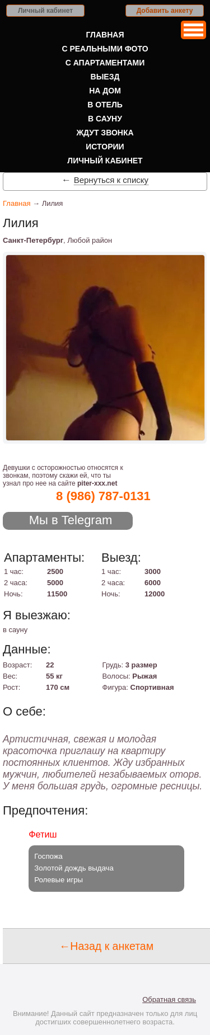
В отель (105, 104)
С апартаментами (105, 62)
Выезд (105, 76)
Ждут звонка (104, 132)
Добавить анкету (165, 11)
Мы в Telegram (71, 520)
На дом (105, 90)
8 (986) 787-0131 (103, 496)
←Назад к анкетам (106, 946)
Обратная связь (169, 999)
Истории (105, 146)
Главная (105, 34)
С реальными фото (105, 48)
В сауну (105, 118)
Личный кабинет (45, 11)
